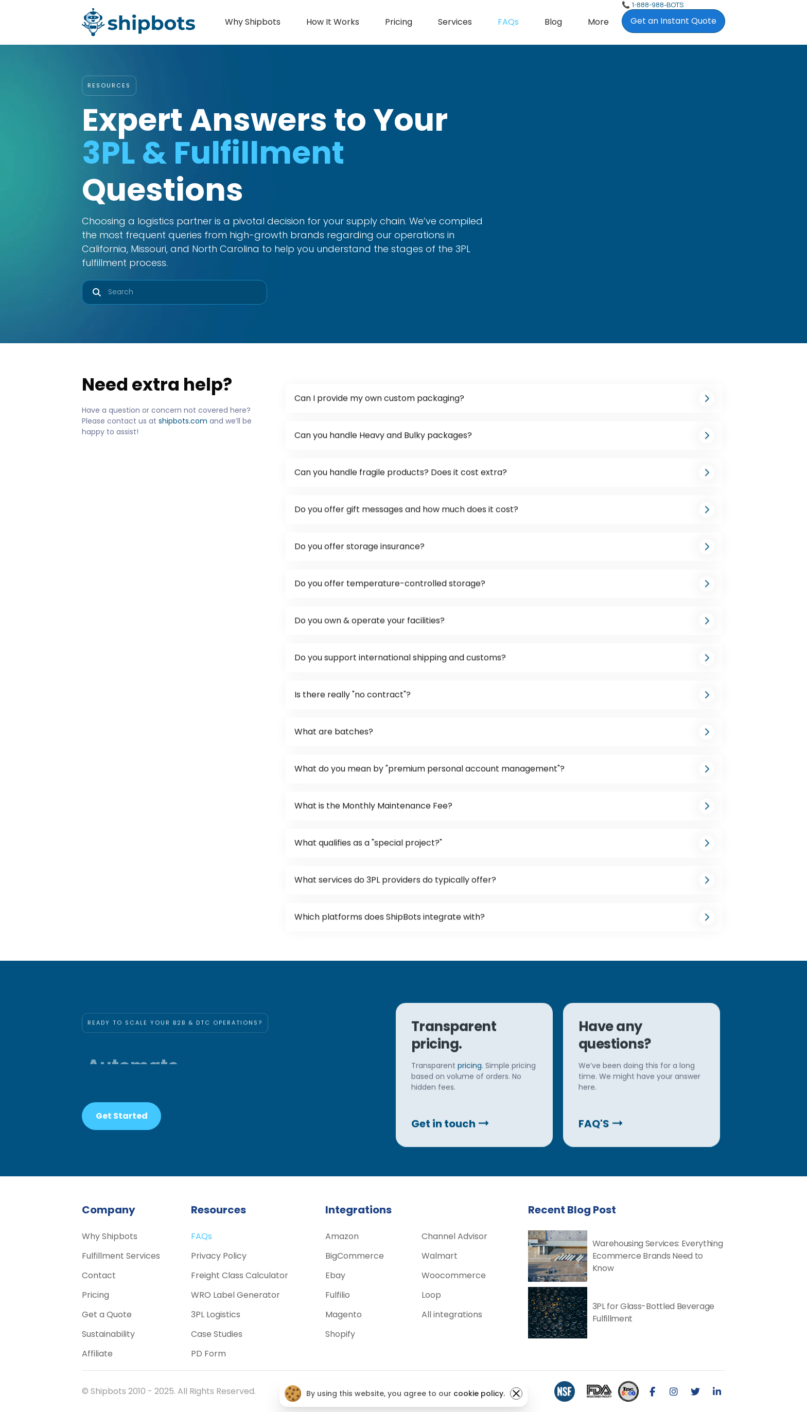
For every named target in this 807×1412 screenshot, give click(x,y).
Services (455, 22)
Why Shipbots (252, 22)
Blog (553, 22)
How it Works (332, 22)
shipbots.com (183, 421)
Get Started (122, 1116)
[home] (138, 22)
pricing (470, 1104)
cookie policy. (479, 1393)
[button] (455, 22)
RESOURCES (109, 85)
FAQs (508, 22)
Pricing (398, 22)
